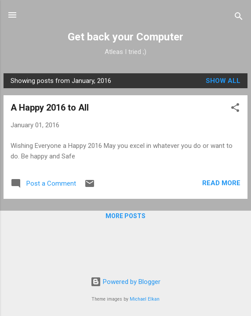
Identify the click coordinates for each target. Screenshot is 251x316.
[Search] (238, 17)
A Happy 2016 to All (50, 107)
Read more (221, 183)
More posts (125, 215)
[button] (235, 109)
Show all (223, 81)
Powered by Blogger (125, 282)
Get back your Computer (125, 37)
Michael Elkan (145, 299)
